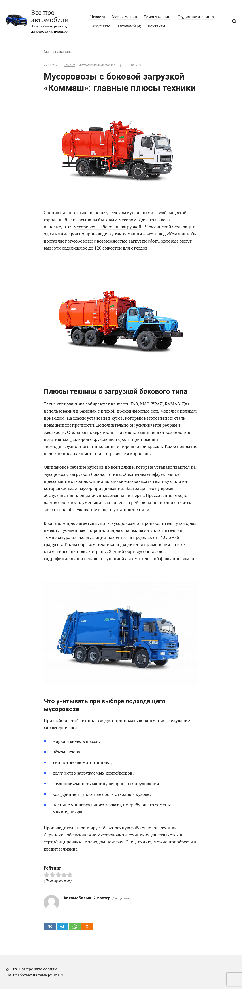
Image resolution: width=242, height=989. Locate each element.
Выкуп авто (100, 25)
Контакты (156, 25)
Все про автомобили (50, 16)
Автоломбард (129, 25)
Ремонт (69, 65)
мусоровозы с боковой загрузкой (107, 227)
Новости (97, 16)
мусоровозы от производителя (142, 523)
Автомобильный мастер (87, 898)
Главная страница (58, 51)
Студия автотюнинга (196, 16)
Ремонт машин (157, 16)
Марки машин (124, 16)
